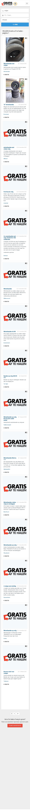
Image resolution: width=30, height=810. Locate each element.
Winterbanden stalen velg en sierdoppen (10, 503)
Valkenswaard (7, 425)
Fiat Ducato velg (8, 192)
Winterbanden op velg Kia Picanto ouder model (10, 418)
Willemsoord (7, 298)
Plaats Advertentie (15, 725)
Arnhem (6, 255)
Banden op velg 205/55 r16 (10, 376)
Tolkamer (6, 681)
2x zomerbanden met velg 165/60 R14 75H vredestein (10, 237)
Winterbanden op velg (10, 545)
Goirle (5, 638)
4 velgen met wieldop (10, 586)
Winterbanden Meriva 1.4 (10, 458)
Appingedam (7, 469)
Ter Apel (6, 384)
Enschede (6, 114)
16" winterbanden (9, 104)
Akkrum (6, 158)
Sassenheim (7, 597)
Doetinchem (7, 343)
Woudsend (6, 553)
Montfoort (6, 512)
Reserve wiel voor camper (9, 672)
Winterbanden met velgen (9, 64)
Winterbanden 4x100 (10, 331)
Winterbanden (8, 289)
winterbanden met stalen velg (9, 148)
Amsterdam (7, 71)
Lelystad (6, 203)
